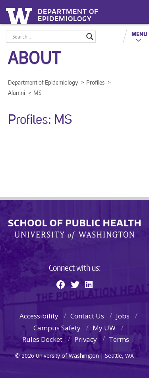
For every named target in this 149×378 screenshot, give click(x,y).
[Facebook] (60, 284)
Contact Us (87, 315)
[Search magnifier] (89, 36)
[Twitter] (75, 284)
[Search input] (47, 36)
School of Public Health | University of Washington (74, 229)
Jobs (123, 315)
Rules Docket (42, 339)
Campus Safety (57, 327)
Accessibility (38, 315)
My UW (104, 327)
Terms (119, 339)
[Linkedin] (89, 284)
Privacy (85, 339)
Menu (139, 33)
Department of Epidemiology (68, 12)
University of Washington (20, 15)
